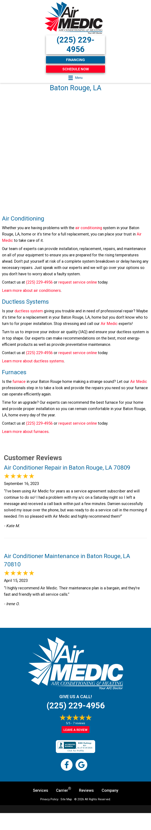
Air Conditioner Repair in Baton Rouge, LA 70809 (67, 467)
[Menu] (75, 78)
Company (110, 790)
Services (40, 790)
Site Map (66, 799)
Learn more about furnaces (25, 431)
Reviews (86, 790)
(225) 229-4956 (39, 282)
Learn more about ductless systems (33, 361)
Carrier (63, 790)
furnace (19, 381)
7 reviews (79, 723)
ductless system (29, 311)
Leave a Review (75, 730)
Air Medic (109, 323)
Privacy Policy (49, 799)
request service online (77, 282)
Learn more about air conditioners (31, 290)
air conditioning (88, 227)
